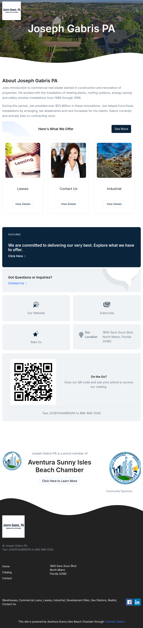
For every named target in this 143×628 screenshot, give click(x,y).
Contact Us (68, 189)
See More (121, 129)
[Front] (12, 10)
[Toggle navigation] (137, 11)
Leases (22, 189)
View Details (22, 204)
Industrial (114, 189)
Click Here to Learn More (59, 481)
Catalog (7, 572)
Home (5, 566)
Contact (7, 578)
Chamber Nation (115, 621)
